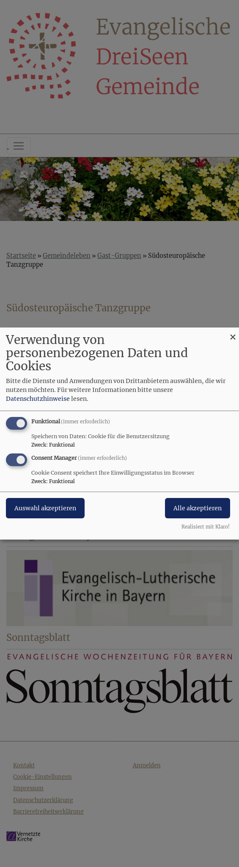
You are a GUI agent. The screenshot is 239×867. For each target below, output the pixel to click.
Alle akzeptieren (197, 508)
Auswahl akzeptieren (45, 508)
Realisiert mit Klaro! (205, 527)
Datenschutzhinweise (38, 399)
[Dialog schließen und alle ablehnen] (232, 332)
